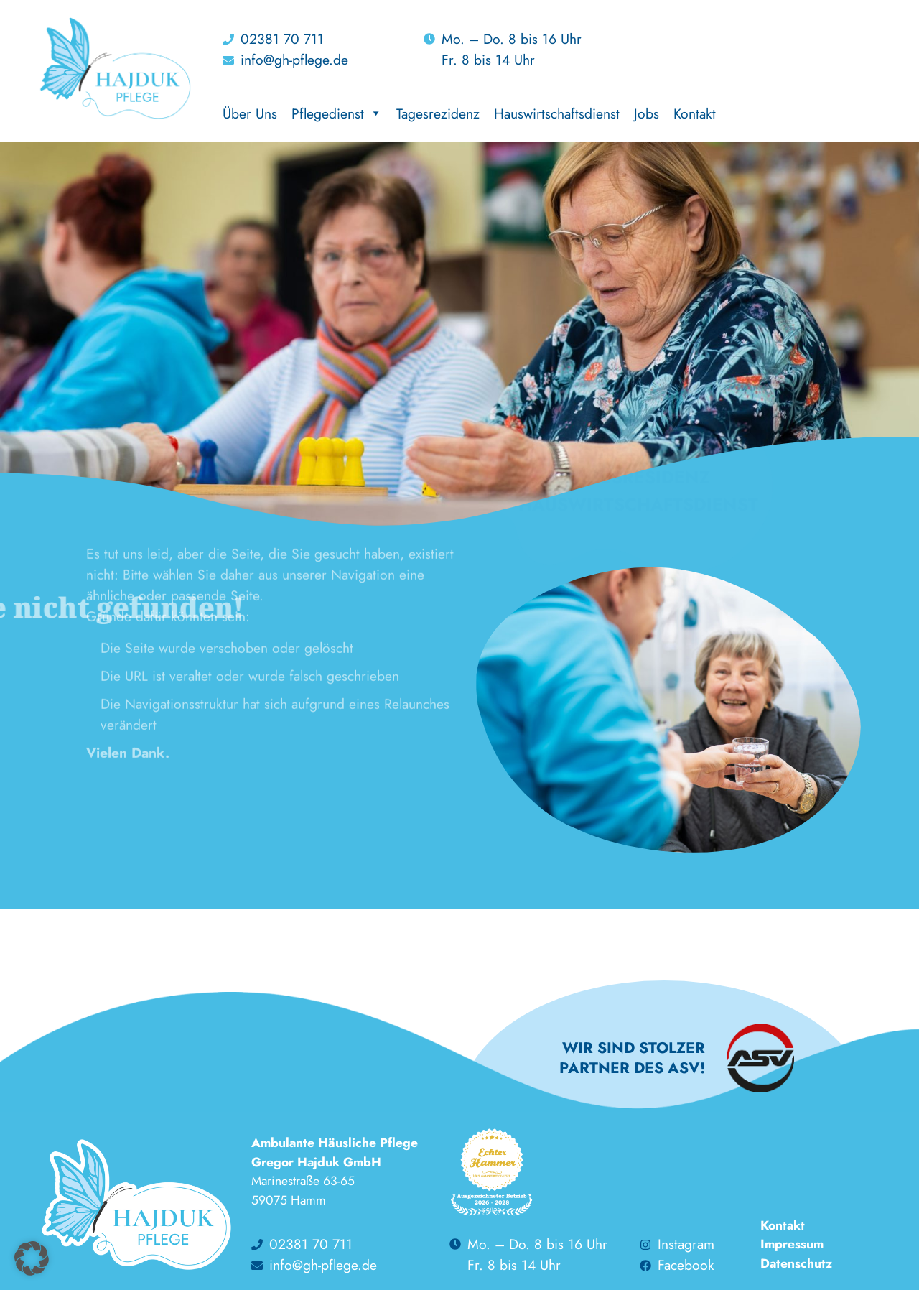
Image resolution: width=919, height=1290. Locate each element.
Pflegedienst (336, 113)
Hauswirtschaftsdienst (557, 113)
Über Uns (250, 113)
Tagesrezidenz (438, 113)
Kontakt (694, 113)
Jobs (646, 113)
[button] (31, 1258)
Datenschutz (796, 1263)
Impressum (792, 1244)
